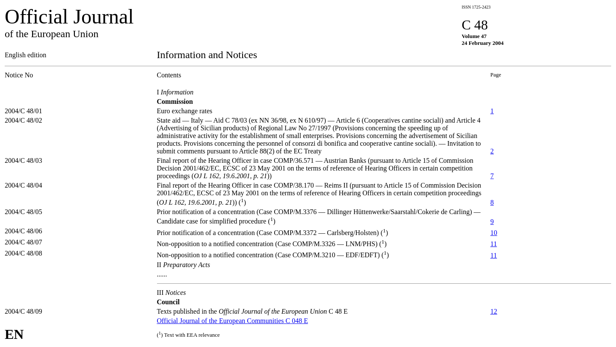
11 (493, 243)
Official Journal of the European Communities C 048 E (232, 320)
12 (493, 311)
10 (493, 232)
